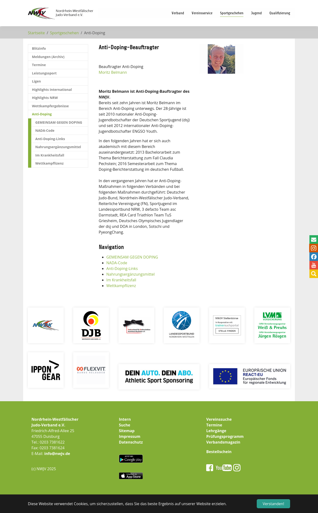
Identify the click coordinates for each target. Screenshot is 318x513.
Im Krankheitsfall (121, 280)
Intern (125, 419)
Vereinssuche (219, 419)
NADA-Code (116, 262)
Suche (124, 425)
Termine (214, 425)
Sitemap (127, 430)
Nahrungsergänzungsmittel (130, 274)
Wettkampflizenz (121, 285)
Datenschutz (131, 442)
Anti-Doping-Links (122, 268)
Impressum (129, 436)
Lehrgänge (216, 430)
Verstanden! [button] (273, 503)
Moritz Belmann (113, 72)
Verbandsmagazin (223, 442)
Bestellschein (218, 451)
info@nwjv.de (57, 453)
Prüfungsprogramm (225, 436)
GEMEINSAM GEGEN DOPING (132, 257)
